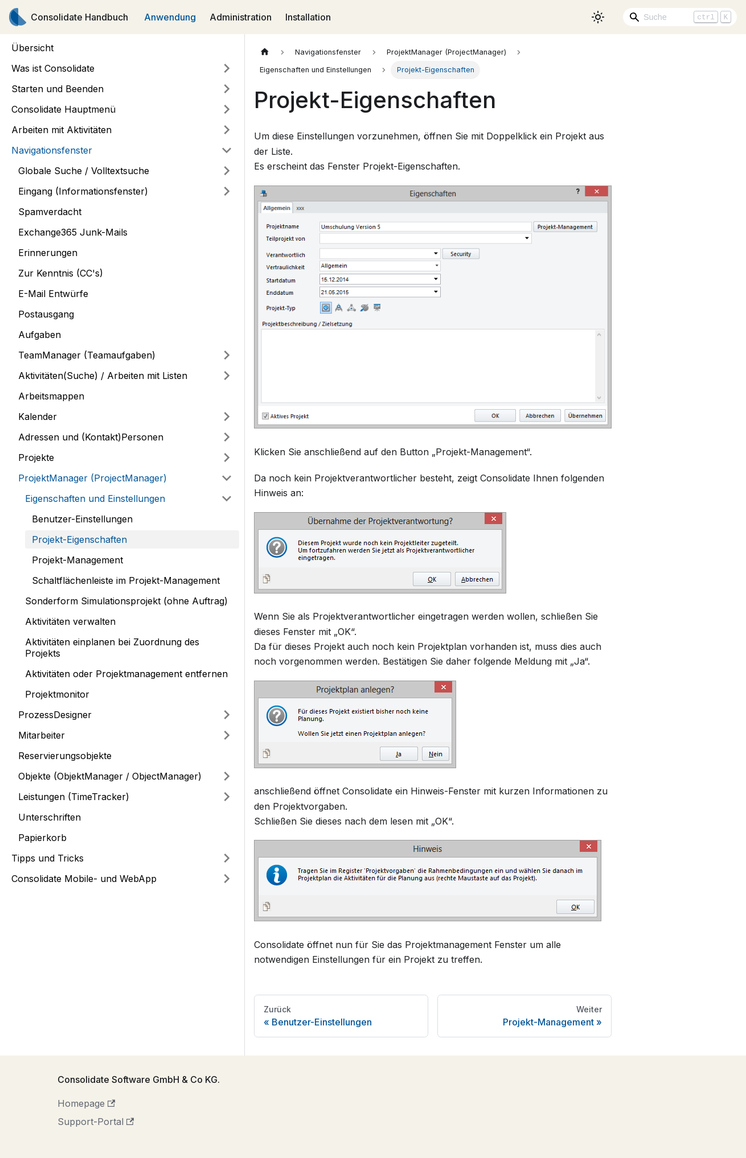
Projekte (36, 457)
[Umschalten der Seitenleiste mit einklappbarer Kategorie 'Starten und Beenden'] (226, 89)
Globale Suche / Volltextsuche (83, 170)
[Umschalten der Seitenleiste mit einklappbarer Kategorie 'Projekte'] (226, 457)
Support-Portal (96, 1121)
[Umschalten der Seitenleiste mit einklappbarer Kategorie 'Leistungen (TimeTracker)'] (226, 797)
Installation (308, 17)
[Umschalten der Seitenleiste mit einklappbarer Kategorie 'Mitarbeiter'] (226, 735)
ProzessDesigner (55, 714)
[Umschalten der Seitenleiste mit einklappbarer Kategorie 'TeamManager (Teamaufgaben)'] (226, 355)
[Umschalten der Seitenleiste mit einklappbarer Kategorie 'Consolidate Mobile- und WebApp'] (226, 878)
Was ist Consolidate (53, 68)
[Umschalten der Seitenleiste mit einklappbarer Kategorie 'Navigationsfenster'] (226, 150)
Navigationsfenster (51, 150)
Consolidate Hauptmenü (63, 109)
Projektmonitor (57, 694)
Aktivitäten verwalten (70, 621)
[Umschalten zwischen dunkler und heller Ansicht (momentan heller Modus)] (598, 17)
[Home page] (265, 52)
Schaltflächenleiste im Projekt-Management (126, 580)
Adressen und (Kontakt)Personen (90, 437)
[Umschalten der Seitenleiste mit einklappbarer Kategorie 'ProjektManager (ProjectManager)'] (226, 478)
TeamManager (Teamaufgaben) (86, 355)
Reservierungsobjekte (65, 755)
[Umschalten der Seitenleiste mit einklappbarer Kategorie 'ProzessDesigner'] (226, 715)
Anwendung (170, 17)
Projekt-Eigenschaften (79, 539)
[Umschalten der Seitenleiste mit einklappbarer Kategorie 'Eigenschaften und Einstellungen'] (226, 498)
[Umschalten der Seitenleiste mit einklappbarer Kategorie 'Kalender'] (226, 416)
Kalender (37, 416)
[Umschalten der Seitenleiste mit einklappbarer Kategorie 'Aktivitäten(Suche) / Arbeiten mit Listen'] (226, 375)
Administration (241, 17)
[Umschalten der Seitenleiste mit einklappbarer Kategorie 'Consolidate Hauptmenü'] (226, 109)
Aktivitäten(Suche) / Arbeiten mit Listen (102, 375)
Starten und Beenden (57, 88)
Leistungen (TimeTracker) (73, 796)
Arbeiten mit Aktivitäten (61, 129)
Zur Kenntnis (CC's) (60, 273)
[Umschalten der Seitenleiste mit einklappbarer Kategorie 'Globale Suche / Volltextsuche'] (226, 171)
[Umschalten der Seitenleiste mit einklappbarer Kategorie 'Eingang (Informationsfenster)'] (226, 191)
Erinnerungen (47, 252)
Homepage (86, 1103)
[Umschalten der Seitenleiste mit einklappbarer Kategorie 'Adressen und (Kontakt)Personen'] (226, 437)
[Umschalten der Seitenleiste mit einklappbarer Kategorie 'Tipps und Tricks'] (226, 858)
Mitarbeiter (41, 735)
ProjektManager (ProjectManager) (92, 478)
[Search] (680, 17)
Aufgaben (39, 334)
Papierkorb (42, 837)
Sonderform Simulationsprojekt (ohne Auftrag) (126, 601)
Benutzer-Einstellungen (82, 519)
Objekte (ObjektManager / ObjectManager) (110, 776)
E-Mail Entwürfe (53, 293)
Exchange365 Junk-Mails (73, 232)
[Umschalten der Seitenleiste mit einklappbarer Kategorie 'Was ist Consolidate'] (226, 68)
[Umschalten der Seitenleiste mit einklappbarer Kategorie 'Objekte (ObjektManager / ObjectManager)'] (226, 776)
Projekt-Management (77, 560)
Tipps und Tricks (47, 858)
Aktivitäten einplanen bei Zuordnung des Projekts (112, 647)
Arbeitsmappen (51, 396)
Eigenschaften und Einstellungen (95, 498)
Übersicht (32, 47)
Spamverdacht (49, 211)
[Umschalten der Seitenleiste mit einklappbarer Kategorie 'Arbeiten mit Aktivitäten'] (226, 130)
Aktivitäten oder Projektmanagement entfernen (126, 673)
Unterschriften (49, 817)
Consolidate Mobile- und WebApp (84, 878)
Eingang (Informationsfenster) (83, 191)
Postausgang (46, 314)
